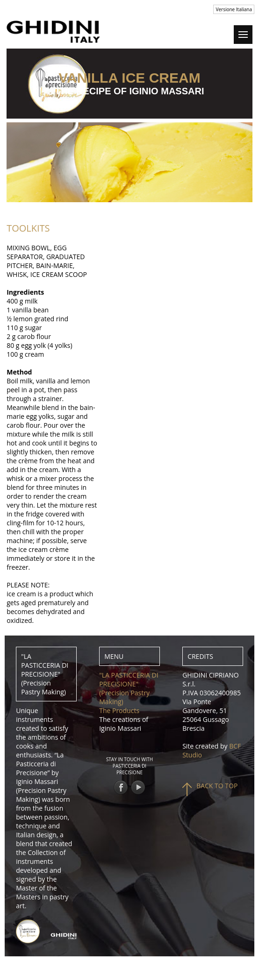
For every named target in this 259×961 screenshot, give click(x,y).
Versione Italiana (234, 9)
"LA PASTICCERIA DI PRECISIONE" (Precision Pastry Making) (128, 688)
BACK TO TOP (216, 785)
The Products (119, 710)
